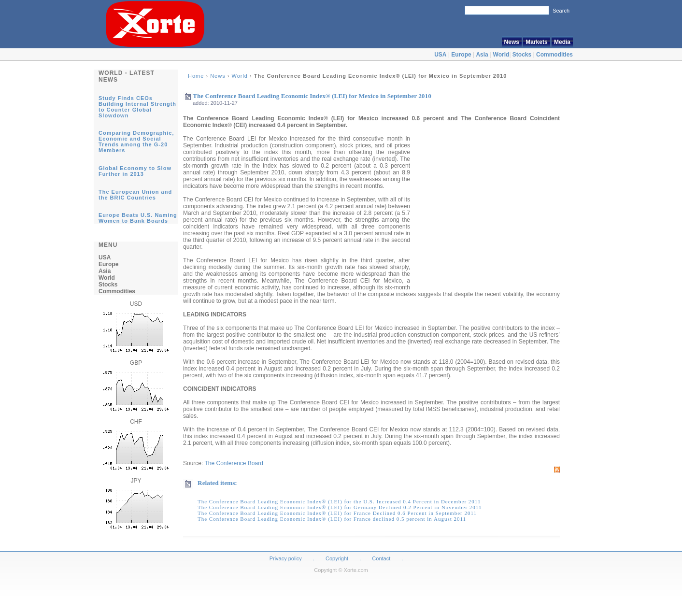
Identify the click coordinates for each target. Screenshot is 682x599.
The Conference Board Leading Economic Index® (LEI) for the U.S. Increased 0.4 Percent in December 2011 (339, 501)
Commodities (554, 54)
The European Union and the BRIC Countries (135, 194)
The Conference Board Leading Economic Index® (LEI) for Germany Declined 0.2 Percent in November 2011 (340, 507)
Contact (381, 558)
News (511, 42)
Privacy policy (286, 558)
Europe (461, 54)
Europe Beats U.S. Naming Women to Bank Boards (138, 218)
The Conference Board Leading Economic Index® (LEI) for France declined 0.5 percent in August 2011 (332, 519)
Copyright (337, 558)
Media (562, 42)
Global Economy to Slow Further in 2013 (135, 171)
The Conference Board (233, 463)
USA (440, 54)
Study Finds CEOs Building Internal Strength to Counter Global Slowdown (137, 106)
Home (196, 76)
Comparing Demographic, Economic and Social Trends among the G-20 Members (136, 141)
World (501, 54)
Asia (482, 54)
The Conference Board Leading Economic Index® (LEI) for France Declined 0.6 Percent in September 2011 (337, 513)
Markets (536, 42)
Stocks (521, 54)
